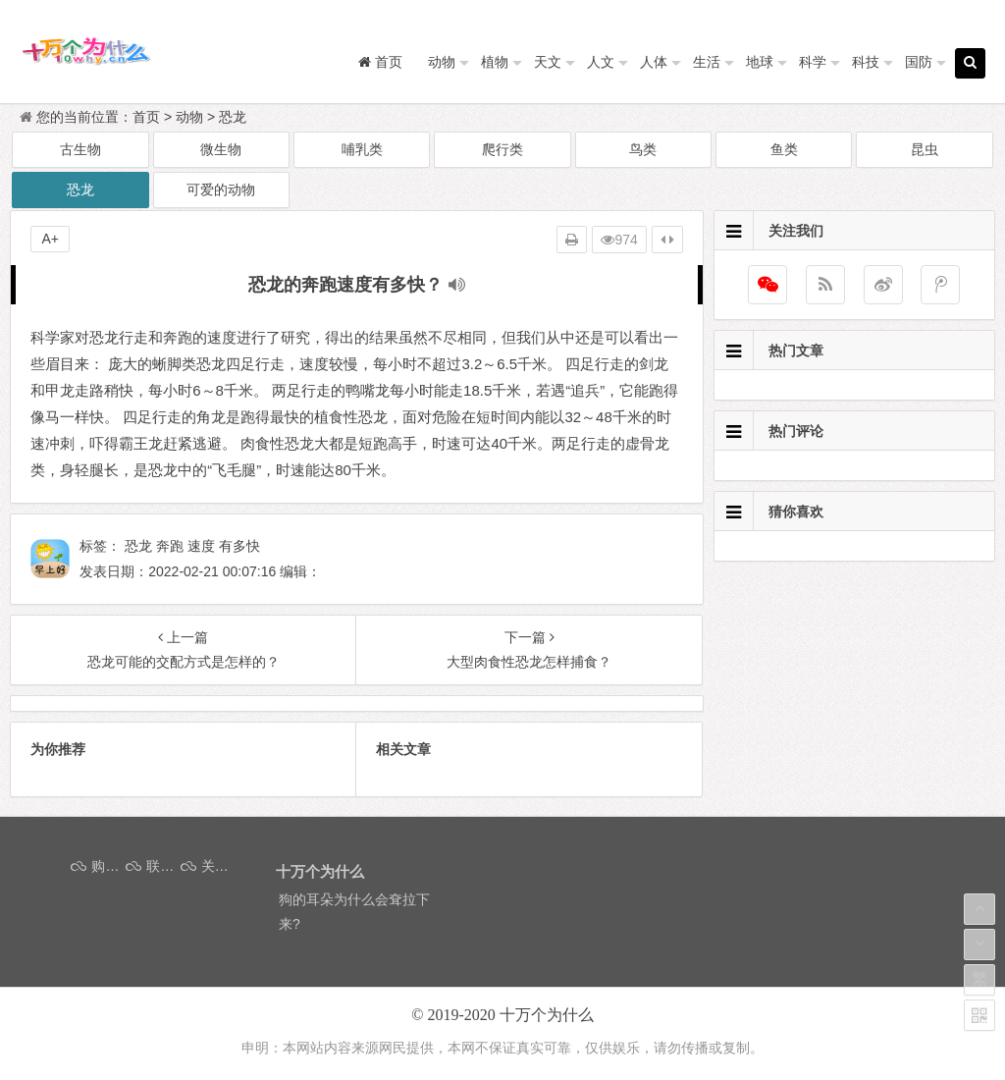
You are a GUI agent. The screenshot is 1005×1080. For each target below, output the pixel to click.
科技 (865, 62)
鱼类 (784, 149)
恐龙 (232, 117)
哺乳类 (362, 149)
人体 (653, 62)
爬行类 (502, 149)
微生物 (220, 149)
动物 (441, 62)
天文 (547, 62)
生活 (706, 62)
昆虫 (924, 149)
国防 (918, 62)
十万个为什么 (547, 1014)
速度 (201, 546)
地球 (759, 62)
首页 (146, 117)
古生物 (80, 149)
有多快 (239, 546)
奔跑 (170, 546)
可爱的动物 (220, 189)
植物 (494, 62)
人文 (600, 62)
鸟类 (643, 149)
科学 (812, 62)
